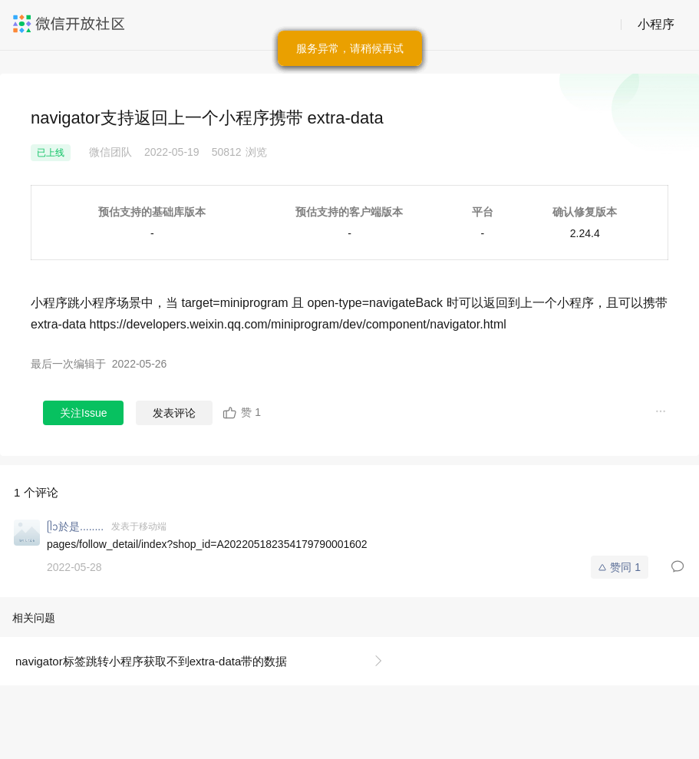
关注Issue (83, 413)
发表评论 (174, 413)
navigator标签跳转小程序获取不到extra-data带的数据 (151, 661)
